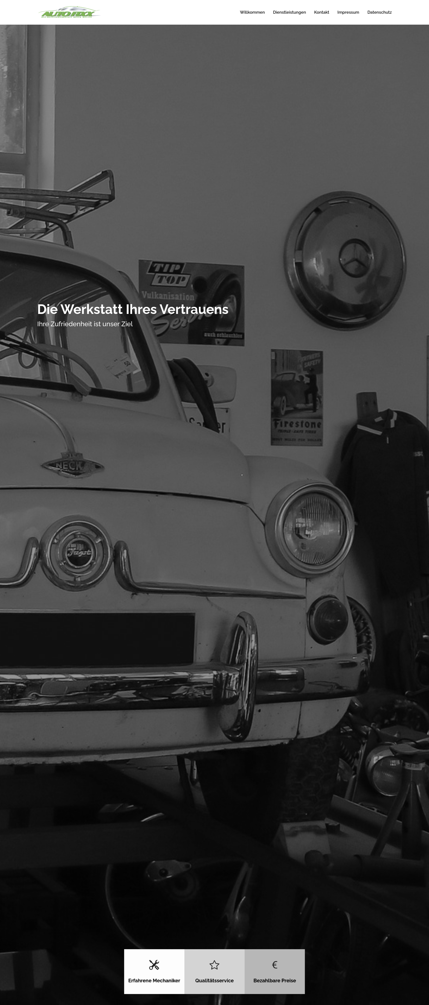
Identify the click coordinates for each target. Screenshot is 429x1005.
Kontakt (321, 12)
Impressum (348, 12)
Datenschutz (379, 12)
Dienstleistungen (289, 12)
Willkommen (252, 12)
